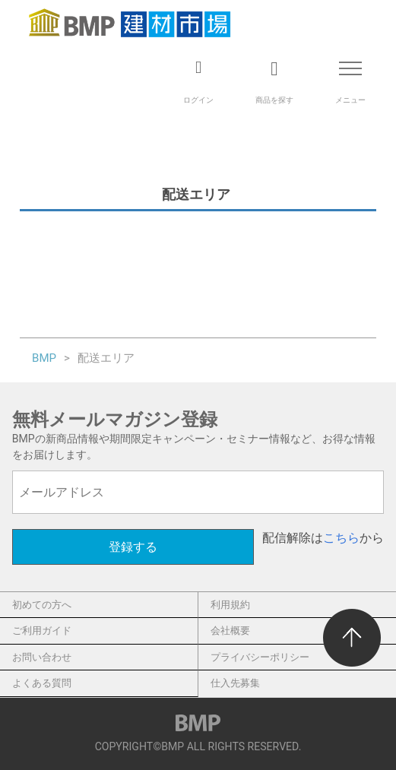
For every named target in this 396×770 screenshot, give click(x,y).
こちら (341, 538)
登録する (133, 547)
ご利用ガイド (41, 630)
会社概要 (230, 630)
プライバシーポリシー (260, 657)
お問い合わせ (41, 657)
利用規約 (230, 604)
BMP (44, 358)
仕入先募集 (235, 683)
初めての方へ (41, 604)
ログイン (198, 100)
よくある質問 (41, 683)
